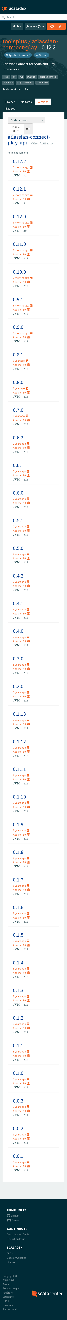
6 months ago (22, 222)
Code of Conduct (16, 1257)
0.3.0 (18, 658)
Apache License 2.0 (18, 55)
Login (56, 26)
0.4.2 (18, 575)
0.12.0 (19, 216)
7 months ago (22, 277)
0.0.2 (18, 1128)
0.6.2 (18, 437)
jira (14, 76)
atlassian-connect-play (30, 44)
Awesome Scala (35, 26)
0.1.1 (18, 1045)
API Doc (17, 26)
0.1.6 (18, 907)
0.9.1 (18, 299)
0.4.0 (18, 631)
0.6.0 (18, 492)
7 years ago (21, 720)
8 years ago (21, 885)
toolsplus (15, 41)
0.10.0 (19, 272)
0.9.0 (18, 327)
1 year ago (20, 360)
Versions (43, 102)
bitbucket (8, 82)
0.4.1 (18, 603)
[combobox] (26, 120)
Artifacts (26, 102)
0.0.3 (18, 1101)
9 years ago (21, 1106)
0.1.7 (18, 879)
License (11, 1262)
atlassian (31, 76)
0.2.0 (18, 686)
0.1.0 (18, 1073)
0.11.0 (19, 244)
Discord (13, 1220)
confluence (42, 82)
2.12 (25, 728)
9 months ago (22, 333)
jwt (21, 76)
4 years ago (21, 609)
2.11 (25, 1115)
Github (13, 1215)
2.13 (25, 258)
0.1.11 (19, 769)
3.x (26, 89)
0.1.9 (18, 824)
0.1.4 (18, 962)
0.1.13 (19, 714)
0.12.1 (19, 189)
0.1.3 (18, 990)
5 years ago (21, 664)
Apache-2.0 (21, 171)
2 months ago (22, 167)
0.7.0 (18, 410)
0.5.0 (18, 548)
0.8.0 (18, 382)
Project (10, 102)
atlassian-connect (48, 76)
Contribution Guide (18, 1234)
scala (6, 76)
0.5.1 (18, 520)
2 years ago (21, 443)
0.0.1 (18, 1156)
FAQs (10, 1253)
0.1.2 (18, 1018)
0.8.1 (18, 354)
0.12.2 (19, 161)
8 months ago (22, 305)
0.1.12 (19, 741)
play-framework (24, 82)
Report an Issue (16, 1239)
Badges (10, 108)
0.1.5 (18, 935)
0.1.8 (18, 852)
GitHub (41, 55)
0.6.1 (18, 465)
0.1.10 (19, 796)
